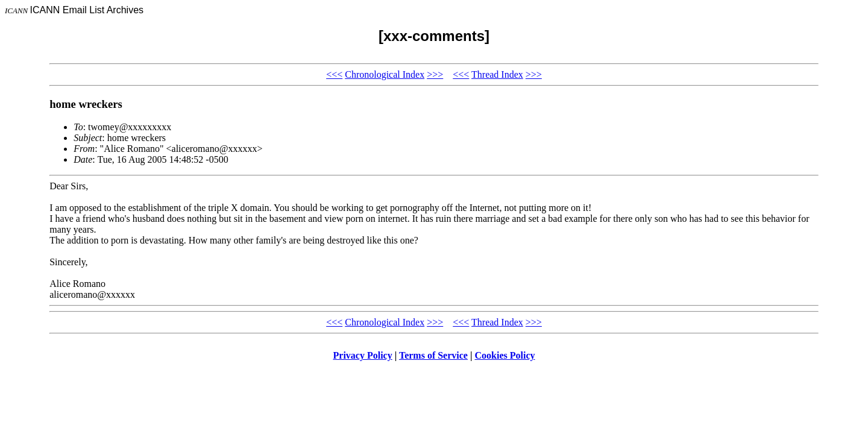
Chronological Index (384, 74)
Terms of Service (433, 355)
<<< (334, 74)
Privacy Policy (362, 355)
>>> (435, 74)
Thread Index (497, 74)
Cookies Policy (505, 355)
